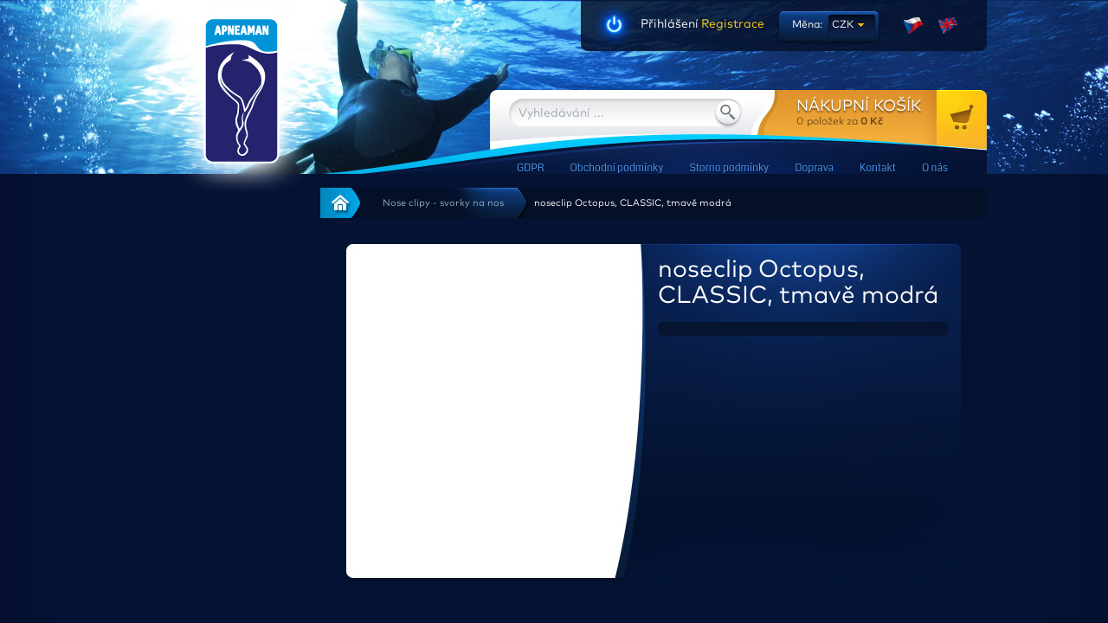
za (891, 112)
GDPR (530, 168)
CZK (843, 25)
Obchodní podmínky (616, 168)
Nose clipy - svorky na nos (443, 203)
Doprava (814, 168)
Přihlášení (670, 24)
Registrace (731, 24)
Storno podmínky (729, 168)
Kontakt (878, 168)
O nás (935, 168)
